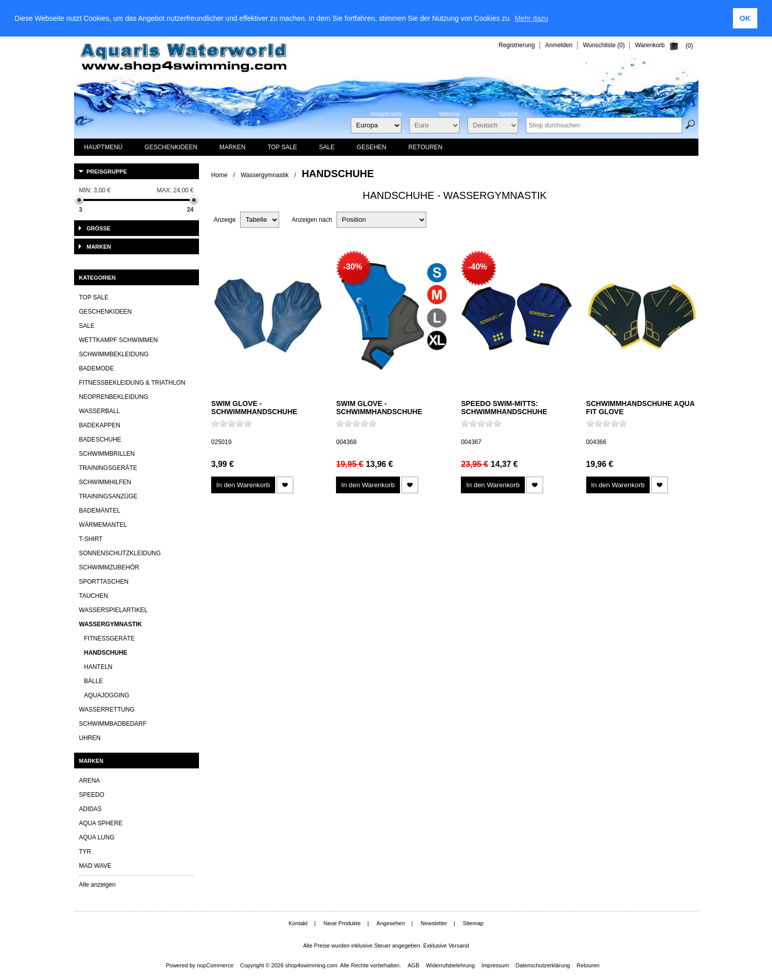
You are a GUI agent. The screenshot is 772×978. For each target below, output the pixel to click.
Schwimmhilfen (105, 482)
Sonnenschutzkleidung (120, 553)
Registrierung (516, 45)
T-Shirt (91, 539)
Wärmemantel (103, 524)
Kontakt (298, 923)
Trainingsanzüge (108, 496)
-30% (352, 266)
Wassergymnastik (264, 175)
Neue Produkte (341, 923)
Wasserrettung (107, 709)
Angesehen (391, 923)
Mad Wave (95, 865)
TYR (85, 851)
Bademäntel (99, 510)
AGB (413, 965)
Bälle (93, 681)
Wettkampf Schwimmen (118, 340)
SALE (87, 325)
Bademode (96, 368)
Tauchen (93, 595)
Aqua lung (97, 837)
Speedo (92, 794)
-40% (477, 266)
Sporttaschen (104, 581)
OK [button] (745, 18)
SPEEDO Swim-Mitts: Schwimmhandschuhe (504, 407)
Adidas (90, 809)
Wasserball (99, 411)
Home (219, 175)
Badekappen (99, 425)
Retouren (588, 965)
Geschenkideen (105, 311)
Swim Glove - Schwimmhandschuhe (254, 407)
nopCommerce (215, 965)
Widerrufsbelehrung (450, 965)
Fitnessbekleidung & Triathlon (132, 382)
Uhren (90, 737)
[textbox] (604, 125)
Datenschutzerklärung (543, 965)
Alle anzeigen (97, 884)
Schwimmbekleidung (114, 354)
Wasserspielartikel (113, 610)
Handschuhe (105, 652)
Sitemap (473, 923)
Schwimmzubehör (109, 567)
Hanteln (98, 666)
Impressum (495, 965)
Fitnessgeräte (109, 638)
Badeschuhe (100, 439)
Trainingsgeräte (108, 467)
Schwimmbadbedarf (113, 723)
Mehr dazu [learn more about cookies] (531, 18)
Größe (99, 228)
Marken (99, 247)
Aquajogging (106, 695)
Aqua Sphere (101, 823)
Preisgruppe (107, 171)
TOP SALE (94, 297)
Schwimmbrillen (107, 453)
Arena (89, 780)
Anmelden (559, 45)
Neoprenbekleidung (114, 396)
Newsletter (434, 923)
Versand (458, 945)
